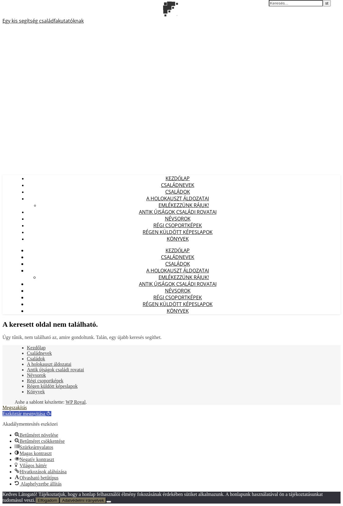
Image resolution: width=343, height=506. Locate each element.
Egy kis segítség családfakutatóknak (43, 20)
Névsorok (178, 218)
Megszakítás (14, 407)
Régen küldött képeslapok (178, 232)
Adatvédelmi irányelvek (83, 500)
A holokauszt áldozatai (177, 198)
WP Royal (76, 402)
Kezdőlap (178, 178)
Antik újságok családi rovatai (178, 212)
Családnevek (177, 185)
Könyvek (178, 238)
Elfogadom (47, 500)
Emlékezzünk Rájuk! (184, 205)
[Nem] (108, 502)
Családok (177, 191)
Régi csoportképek (177, 225)
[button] (26, 413)
